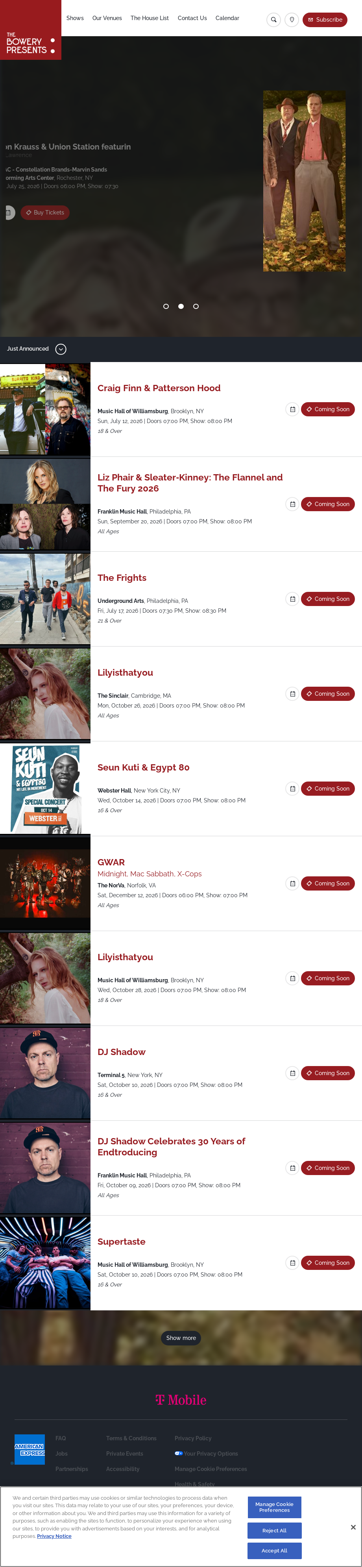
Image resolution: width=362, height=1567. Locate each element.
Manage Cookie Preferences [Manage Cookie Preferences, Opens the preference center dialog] (274, 1507)
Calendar (228, 18)
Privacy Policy (193, 1438)
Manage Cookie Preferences (211, 1469)
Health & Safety (195, 1484)
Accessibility (123, 1469)
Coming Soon (56, 210)
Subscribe (329, 20)
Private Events (124, 1454)
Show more (181, 1338)
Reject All (274, 1531)
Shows (75, 18)
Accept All (274, 1551)
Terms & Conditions (131, 1438)
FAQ (60, 1438)
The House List (150, 18)
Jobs (61, 1454)
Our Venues (107, 18)
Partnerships (71, 1469)
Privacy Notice (54, 1536)
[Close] (353, 1527)
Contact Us (192, 18)
